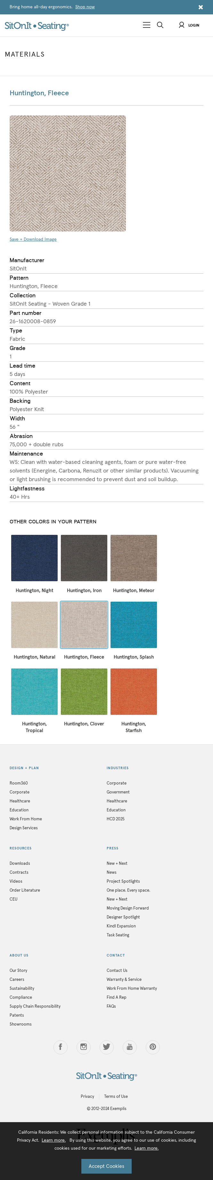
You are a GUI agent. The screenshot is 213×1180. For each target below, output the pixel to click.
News (112, 873)
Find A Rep (117, 998)
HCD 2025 (116, 819)
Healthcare (20, 801)
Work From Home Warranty (132, 989)
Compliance (21, 998)
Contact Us (117, 971)
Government (118, 792)
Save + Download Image (33, 239)
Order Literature (25, 890)
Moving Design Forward (128, 908)
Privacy (87, 1097)
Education (19, 810)
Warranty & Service (124, 980)
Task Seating (118, 935)
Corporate (19, 792)
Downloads (20, 864)
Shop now (85, 7)
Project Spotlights (123, 881)
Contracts (19, 873)
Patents (17, 1015)
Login (189, 25)
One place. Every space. (128, 890)
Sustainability (22, 989)
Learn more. (54, 1140)
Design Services (24, 828)
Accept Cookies (106, 1166)
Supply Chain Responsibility (35, 1006)
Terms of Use (116, 1097)
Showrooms (21, 1024)
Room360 (19, 783)
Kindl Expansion (121, 926)
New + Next (117, 864)
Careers (17, 980)
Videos (16, 881)
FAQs (111, 1006)
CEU (13, 899)
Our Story (18, 971)
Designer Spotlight (123, 917)
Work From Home (26, 819)
